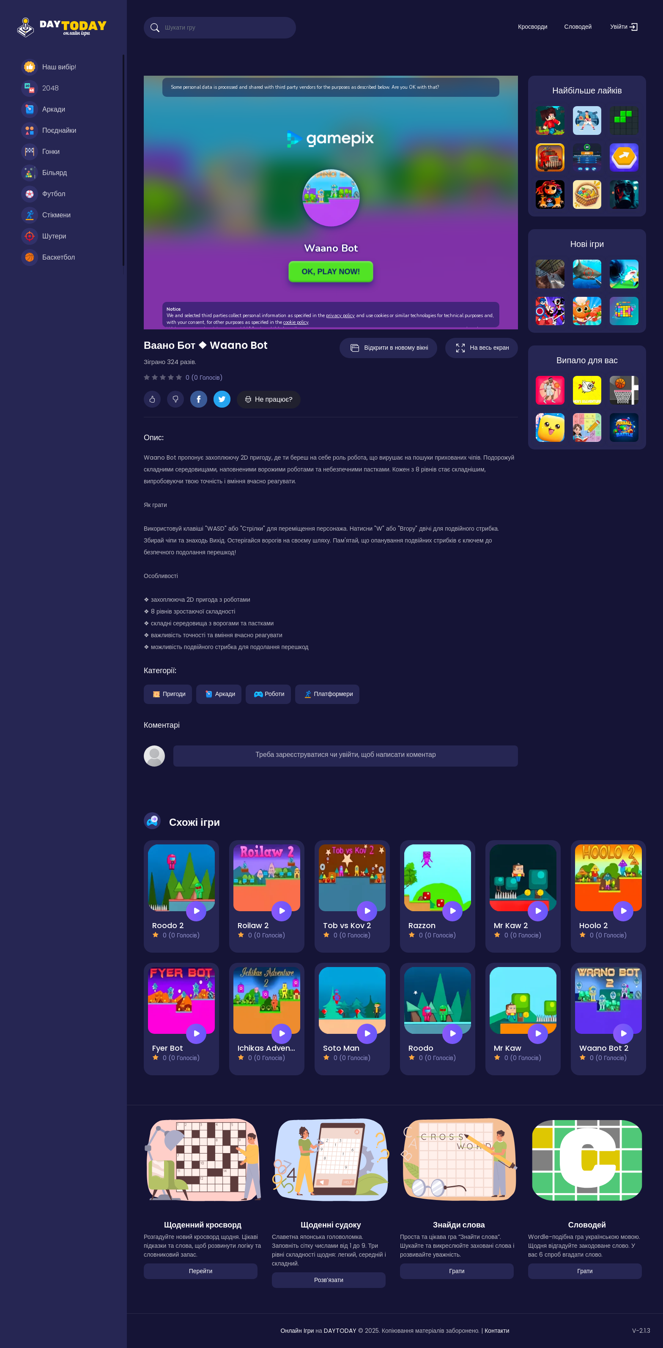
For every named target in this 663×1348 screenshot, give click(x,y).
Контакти (497, 1330)
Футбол (43, 194)
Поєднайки (49, 130)
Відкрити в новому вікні (388, 348)
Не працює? (269, 399)
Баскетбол (48, 257)
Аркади (43, 109)
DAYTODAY (340, 1330)
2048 (40, 88)
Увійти (624, 26)
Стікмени (46, 215)
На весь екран (481, 348)
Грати (456, 1271)
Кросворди (532, 26)
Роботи (268, 693)
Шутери (43, 236)
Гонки (40, 151)
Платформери (327, 693)
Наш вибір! (48, 67)
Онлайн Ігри (297, 1330)
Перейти (200, 1271)
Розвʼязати (328, 1280)
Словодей (578, 26)
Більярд (44, 172)
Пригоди (168, 693)
